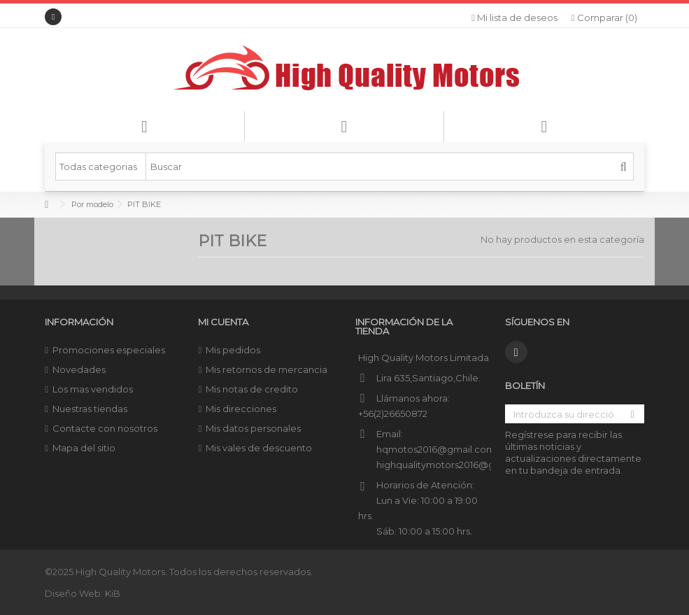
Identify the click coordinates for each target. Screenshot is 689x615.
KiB (112, 593)
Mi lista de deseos (514, 17)
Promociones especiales (108, 349)
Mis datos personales (253, 428)
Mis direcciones (241, 408)
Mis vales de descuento (259, 447)
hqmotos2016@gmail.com (435, 449)
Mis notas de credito (252, 389)
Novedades (79, 369)
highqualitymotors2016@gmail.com (456, 464)
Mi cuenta (223, 321)
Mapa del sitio (83, 447)
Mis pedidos (233, 349)
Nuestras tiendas (89, 408)
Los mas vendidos (92, 389)
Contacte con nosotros (104, 428)
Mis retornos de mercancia (266, 369)
